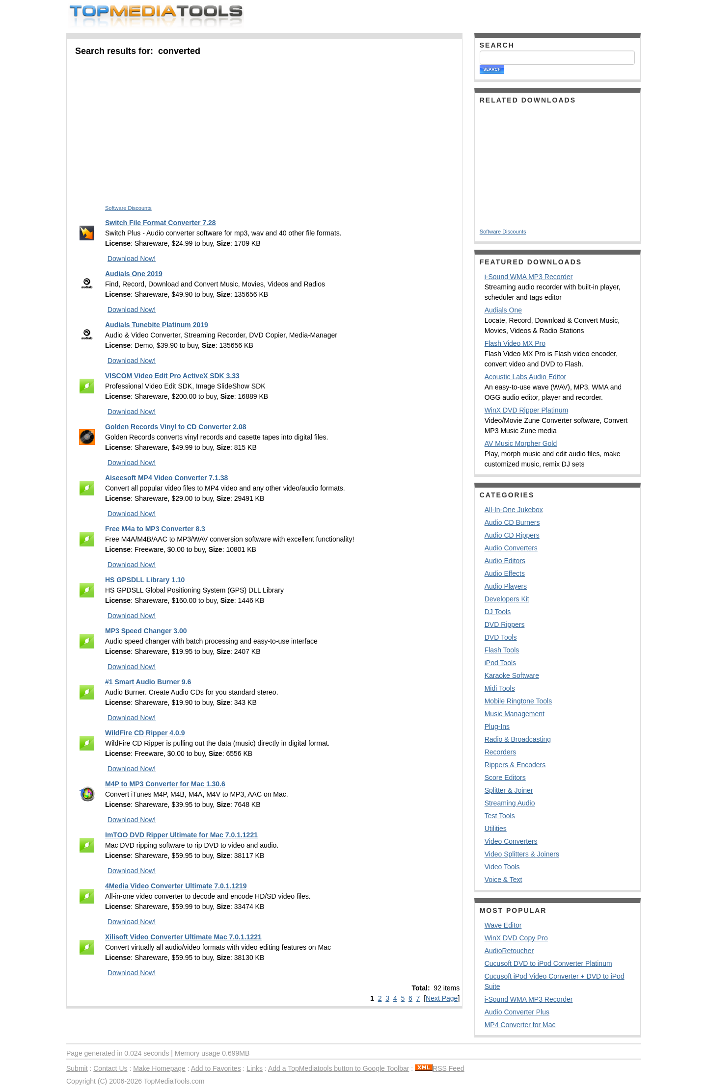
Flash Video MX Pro (515, 343)
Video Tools (502, 867)
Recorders (501, 752)
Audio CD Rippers (512, 535)
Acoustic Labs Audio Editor (526, 377)
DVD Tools (501, 637)
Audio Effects (505, 573)
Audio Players (506, 586)
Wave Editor (503, 925)
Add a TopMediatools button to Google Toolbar (338, 1068)
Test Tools (500, 816)
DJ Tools (498, 612)
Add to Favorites (216, 1068)
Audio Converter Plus (517, 1012)
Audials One (503, 310)
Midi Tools (500, 688)
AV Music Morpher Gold (521, 443)
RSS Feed (439, 1068)
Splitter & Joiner (509, 790)
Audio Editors (505, 561)
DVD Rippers (505, 624)
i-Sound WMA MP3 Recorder (529, 277)
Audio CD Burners (512, 522)
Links (254, 1068)
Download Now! (132, 258)
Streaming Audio (510, 803)
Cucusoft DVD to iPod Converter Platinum (548, 963)
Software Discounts (128, 208)
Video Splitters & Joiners (522, 854)
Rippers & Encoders (515, 765)
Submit (77, 1068)
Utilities (496, 828)
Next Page (442, 998)
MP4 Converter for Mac (520, 1025)
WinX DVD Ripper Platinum (526, 410)
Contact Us (110, 1068)
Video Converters (511, 841)
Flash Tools (502, 650)
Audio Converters (511, 548)
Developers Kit (507, 599)
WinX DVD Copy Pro (516, 938)
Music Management (514, 714)
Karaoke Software (512, 675)
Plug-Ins (497, 726)
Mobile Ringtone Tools (518, 701)
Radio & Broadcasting (518, 739)
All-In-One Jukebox (514, 510)
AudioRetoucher (509, 951)
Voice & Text (503, 879)
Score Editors (505, 777)
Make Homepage (159, 1068)
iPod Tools (500, 663)
